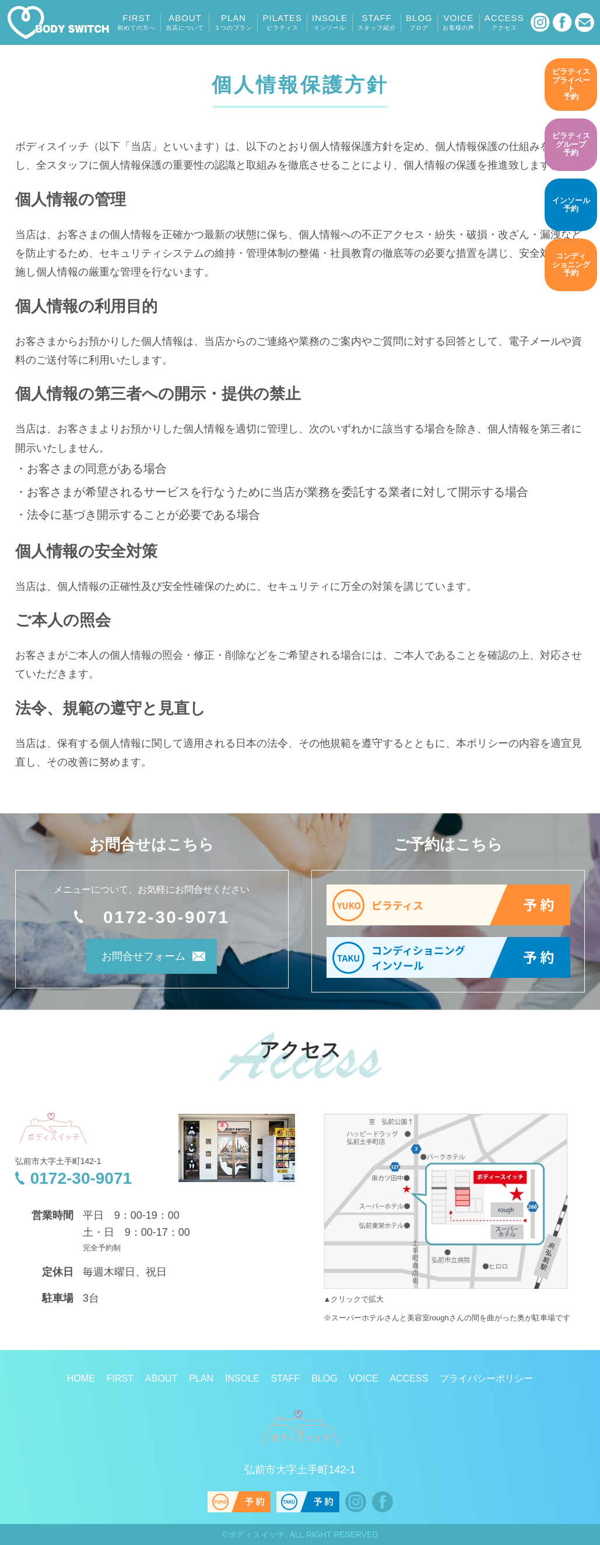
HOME (81, 1378)
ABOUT (185, 22)
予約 (570, 84)
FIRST (136, 22)
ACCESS (504, 22)
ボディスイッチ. (257, 1534)
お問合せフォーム (136, 959)
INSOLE (330, 22)
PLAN (233, 22)
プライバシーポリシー (486, 1378)
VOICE (459, 22)
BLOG (419, 22)
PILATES (282, 22)
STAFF (376, 22)
